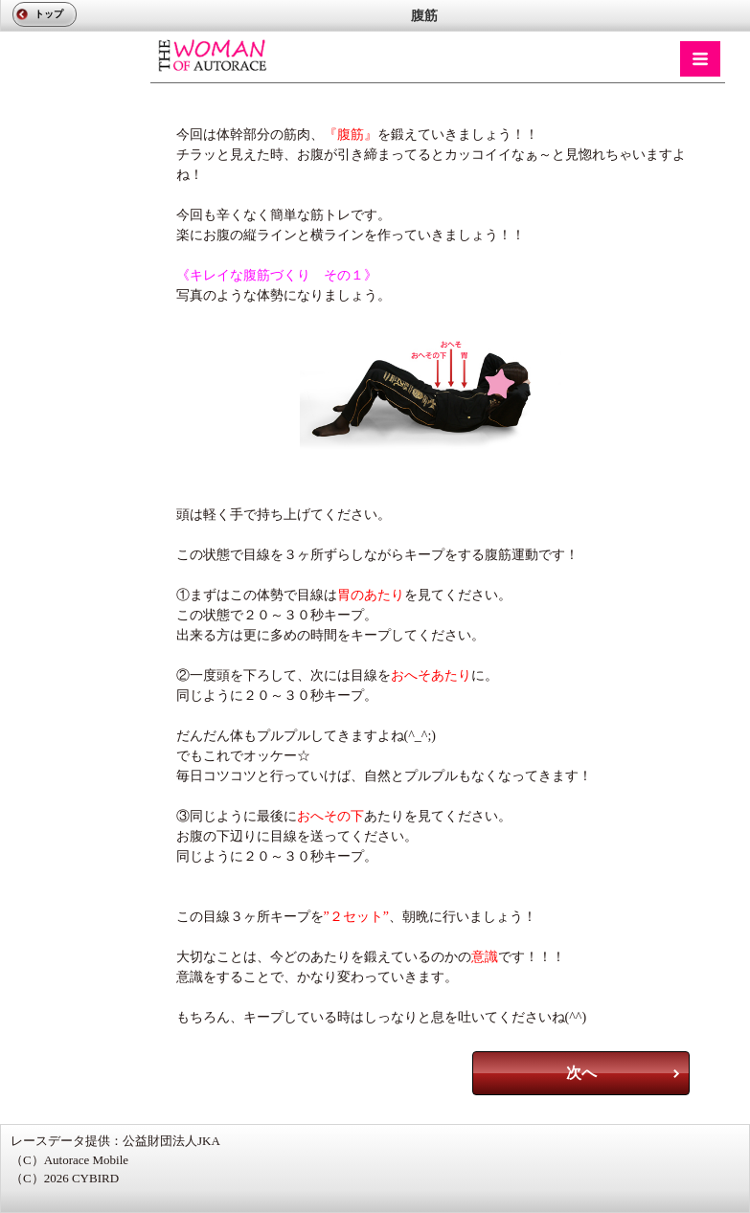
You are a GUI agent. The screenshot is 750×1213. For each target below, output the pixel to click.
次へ (581, 1073)
